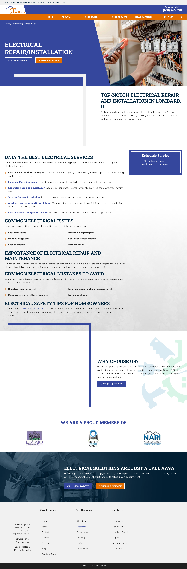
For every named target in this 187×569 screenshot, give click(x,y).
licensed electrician (32, 309)
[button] (174, 2)
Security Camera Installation (24, 197)
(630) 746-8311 (172, 10)
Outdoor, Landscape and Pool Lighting (29, 203)
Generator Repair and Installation (26, 188)
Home (7, 24)
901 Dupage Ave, (22, 525)
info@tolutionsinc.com (22, 534)
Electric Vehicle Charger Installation (28, 213)
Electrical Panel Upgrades (22, 182)
